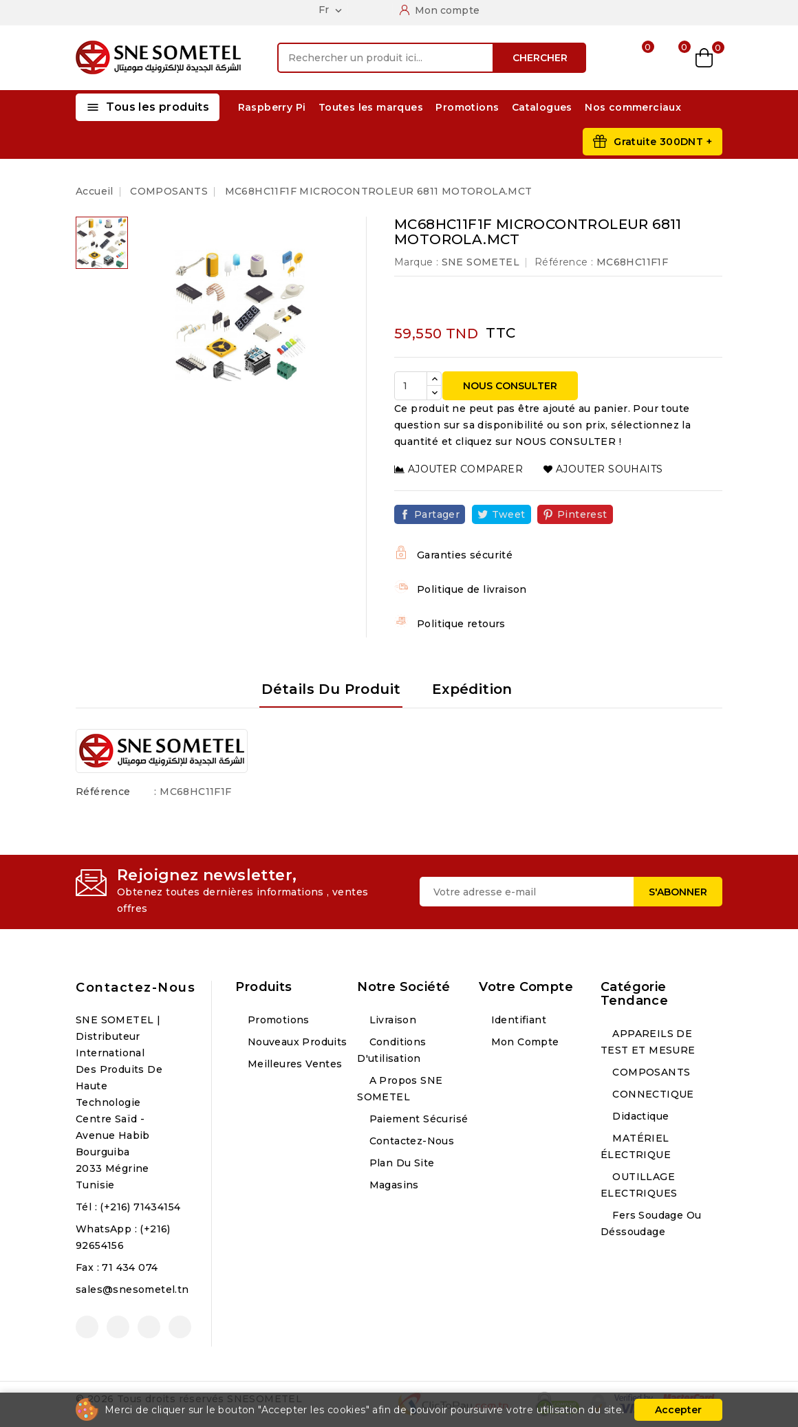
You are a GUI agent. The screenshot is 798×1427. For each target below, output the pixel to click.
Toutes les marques (371, 107)
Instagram (149, 1327)
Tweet (509, 514)
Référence (103, 791)
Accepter (678, 1410)
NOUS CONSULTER (510, 386)
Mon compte (523, 1042)
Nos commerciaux (633, 107)
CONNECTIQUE (652, 1094)
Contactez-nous (135, 987)
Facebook (87, 1327)
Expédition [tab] (472, 689)
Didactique (639, 1116)
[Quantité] (410, 385)
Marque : (416, 262)
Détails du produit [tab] (330, 689)
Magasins (392, 1185)
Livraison (391, 1020)
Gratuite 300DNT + (663, 141)
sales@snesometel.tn (132, 1289)
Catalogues (542, 107)
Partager (437, 514)
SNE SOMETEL (480, 262)
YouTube (118, 1327)
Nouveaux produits (295, 1042)
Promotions (467, 107)
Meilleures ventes (293, 1064)
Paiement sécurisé (417, 1119)
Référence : (564, 262)
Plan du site (400, 1163)
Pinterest (582, 514)
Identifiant (517, 1020)
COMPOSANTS (650, 1072)
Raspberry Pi (272, 107)
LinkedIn (180, 1327)
